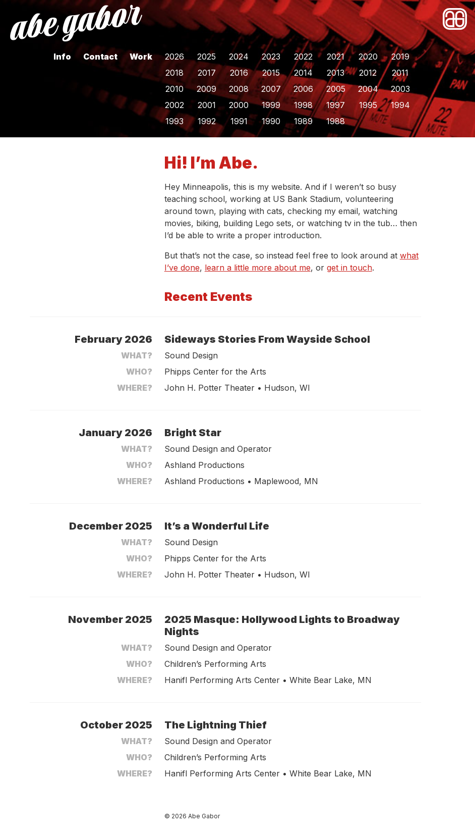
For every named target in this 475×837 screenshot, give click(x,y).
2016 (239, 73)
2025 (206, 56)
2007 (271, 89)
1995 (368, 105)
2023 (271, 56)
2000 (239, 105)
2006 (303, 89)
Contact (100, 56)
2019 (400, 56)
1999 (271, 105)
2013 (335, 73)
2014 (303, 73)
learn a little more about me (258, 268)
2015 (271, 73)
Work (141, 56)
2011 (400, 73)
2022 (303, 56)
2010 (174, 89)
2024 (239, 56)
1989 (303, 121)
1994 (400, 105)
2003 (400, 89)
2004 (368, 89)
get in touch (349, 268)
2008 (239, 89)
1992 (207, 121)
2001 (207, 105)
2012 (368, 73)
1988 (335, 121)
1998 (303, 105)
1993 (174, 121)
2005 (335, 89)
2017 (207, 73)
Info (62, 56)
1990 (271, 121)
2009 (206, 89)
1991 (239, 121)
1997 (335, 105)
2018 (174, 73)
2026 (174, 56)
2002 (174, 105)
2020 (368, 56)
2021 (335, 56)
